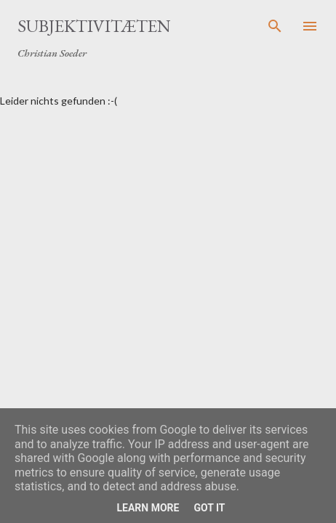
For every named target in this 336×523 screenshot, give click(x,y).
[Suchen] (275, 26)
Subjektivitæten (94, 26)
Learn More (147, 508)
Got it (209, 508)
